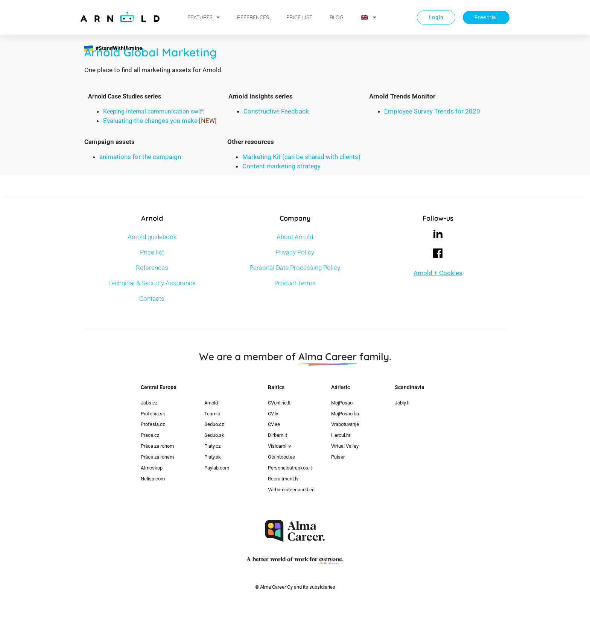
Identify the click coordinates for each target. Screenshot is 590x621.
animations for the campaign (140, 157)
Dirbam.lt (277, 435)
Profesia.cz (153, 424)
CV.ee (274, 424)
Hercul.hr (340, 435)
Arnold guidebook (152, 237)
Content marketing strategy (281, 166)
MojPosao (342, 403)
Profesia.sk (153, 414)
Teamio (212, 414)
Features (203, 17)
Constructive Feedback (276, 111)
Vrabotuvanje (345, 424)
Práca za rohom (157, 446)
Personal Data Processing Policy (294, 267)
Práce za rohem (157, 457)
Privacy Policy (294, 252)
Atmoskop (152, 468)
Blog (337, 17)
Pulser (338, 457)
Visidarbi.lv (279, 446)
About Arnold (295, 237)
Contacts (151, 298)
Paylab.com (216, 468)
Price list (299, 17)
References (253, 17)
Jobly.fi (402, 403)
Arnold (211, 403)
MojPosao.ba (345, 414)
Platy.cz (212, 446)
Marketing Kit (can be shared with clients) (301, 157)
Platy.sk (212, 457)
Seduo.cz (214, 424)
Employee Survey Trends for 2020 (432, 111)
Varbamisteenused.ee (291, 489)
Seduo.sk (214, 435)
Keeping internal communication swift (153, 111)
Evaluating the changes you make (150, 120)
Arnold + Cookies (438, 273)
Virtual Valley (345, 446)
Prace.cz (150, 435)
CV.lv (273, 414)
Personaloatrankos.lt (290, 468)
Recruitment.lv (283, 479)
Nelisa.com (153, 479)
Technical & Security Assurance (152, 283)
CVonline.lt (279, 403)
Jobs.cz (149, 403)
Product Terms (295, 283)
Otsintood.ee (281, 457)
